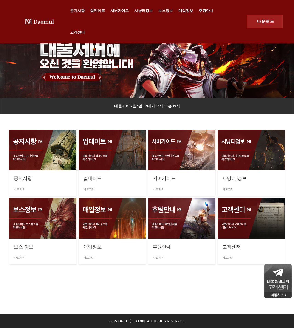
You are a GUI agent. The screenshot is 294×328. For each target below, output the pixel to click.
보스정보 (165, 10)
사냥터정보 (143, 10)
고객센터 (77, 32)
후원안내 (206, 10)
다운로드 (265, 21)
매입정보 (185, 10)
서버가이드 (119, 10)
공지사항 (77, 10)
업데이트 (97, 10)
